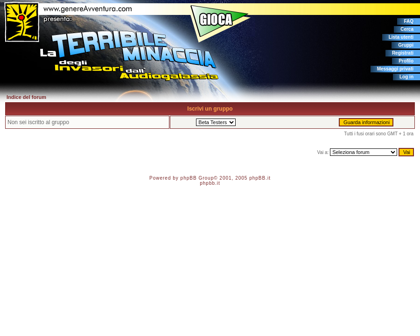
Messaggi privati (395, 68)
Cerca (406, 29)
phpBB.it (260, 178)
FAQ (408, 21)
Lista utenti (401, 37)
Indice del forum (26, 97)
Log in (406, 76)
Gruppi (405, 45)
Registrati (402, 53)
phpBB (189, 178)
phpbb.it (210, 183)
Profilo (406, 60)
